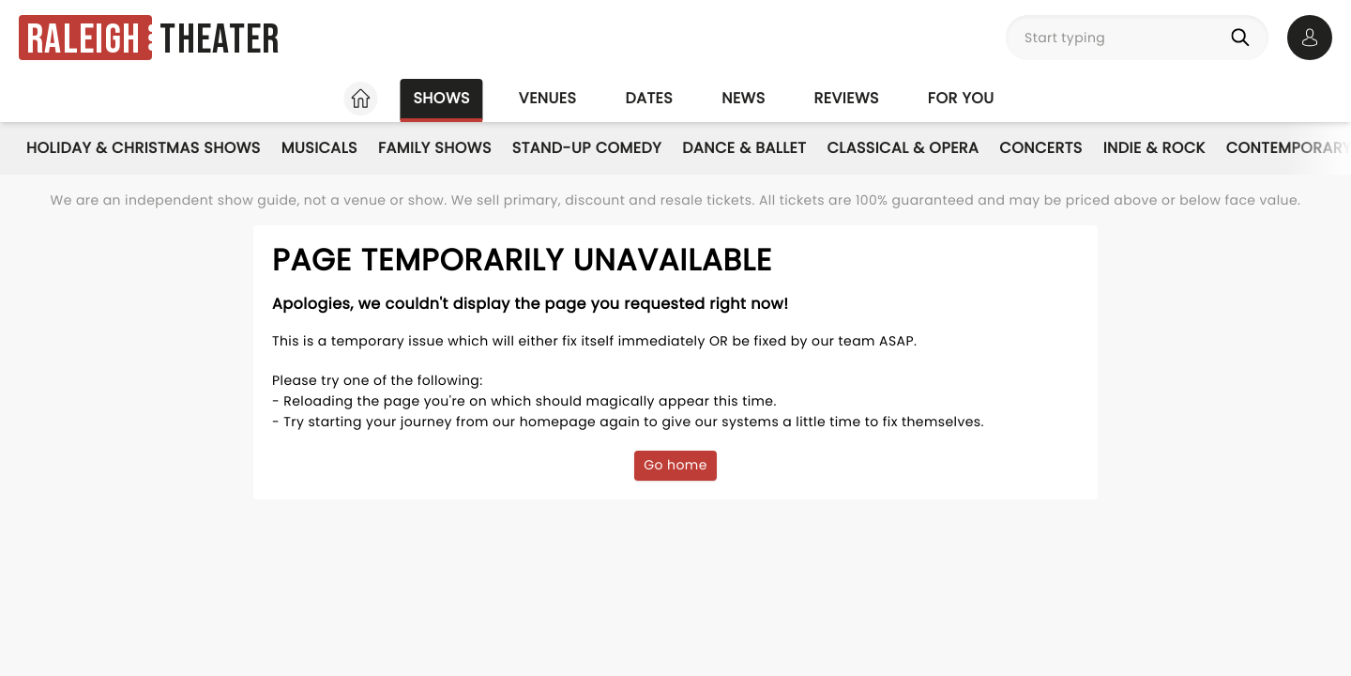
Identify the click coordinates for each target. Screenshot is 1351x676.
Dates (649, 98)
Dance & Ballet (744, 148)
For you (961, 98)
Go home (675, 464)
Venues (548, 98)
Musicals (319, 148)
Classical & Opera (903, 148)
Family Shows (435, 148)
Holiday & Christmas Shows (143, 148)
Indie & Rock (1154, 148)
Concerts (1040, 148)
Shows (441, 98)
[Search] (1244, 37)
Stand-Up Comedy (586, 148)
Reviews (846, 98)
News (743, 98)
